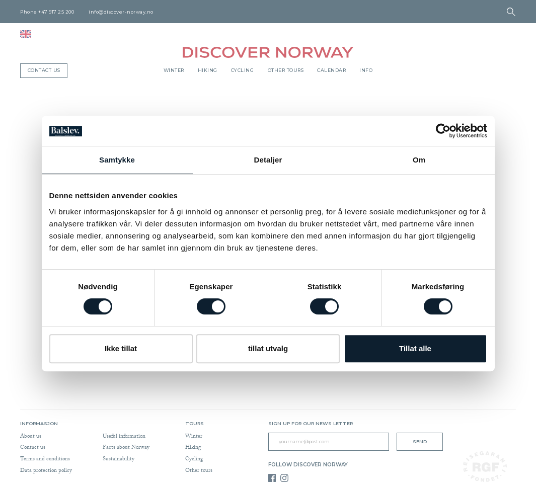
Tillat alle (415, 348)
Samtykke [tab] (117, 159)
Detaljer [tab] (268, 159)
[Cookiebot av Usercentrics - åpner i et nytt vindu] (443, 130)
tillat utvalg (268, 348)
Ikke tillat (121, 348)
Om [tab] (419, 159)
